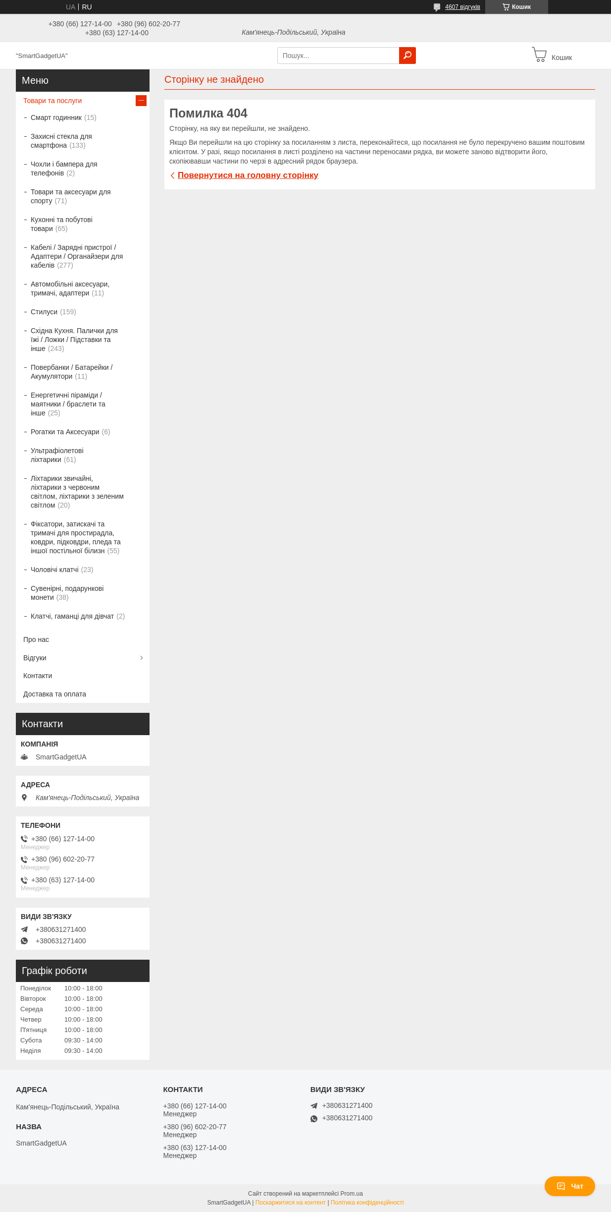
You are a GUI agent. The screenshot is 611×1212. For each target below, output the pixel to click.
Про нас (36, 639)
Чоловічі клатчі (55, 570)
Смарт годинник (56, 117)
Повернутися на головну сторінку (248, 175)
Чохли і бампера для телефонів (64, 168)
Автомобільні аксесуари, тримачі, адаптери (70, 288)
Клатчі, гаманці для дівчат (72, 616)
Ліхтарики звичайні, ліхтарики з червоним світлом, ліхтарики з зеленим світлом (77, 491)
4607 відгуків (462, 6)
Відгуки (35, 658)
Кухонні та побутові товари (62, 224)
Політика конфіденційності (367, 1202)
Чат (570, 1186)
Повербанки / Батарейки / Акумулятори (71, 371)
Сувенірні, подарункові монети (67, 592)
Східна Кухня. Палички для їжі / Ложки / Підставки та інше (74, 339)
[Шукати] (407, 55)
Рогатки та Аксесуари (65, 432)
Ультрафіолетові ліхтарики (57, 455)
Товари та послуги (52, 101)
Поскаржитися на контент (290, 1202)
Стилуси (44, 312)
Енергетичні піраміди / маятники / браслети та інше (68, 404)
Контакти (37, 676)
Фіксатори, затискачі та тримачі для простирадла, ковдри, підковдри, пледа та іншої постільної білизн (76, 537)
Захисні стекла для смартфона (61, 140)
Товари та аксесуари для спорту (71, 196)
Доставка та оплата (54, 694)
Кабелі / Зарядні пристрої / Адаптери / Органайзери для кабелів (77, 256)
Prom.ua (352, 1193)
